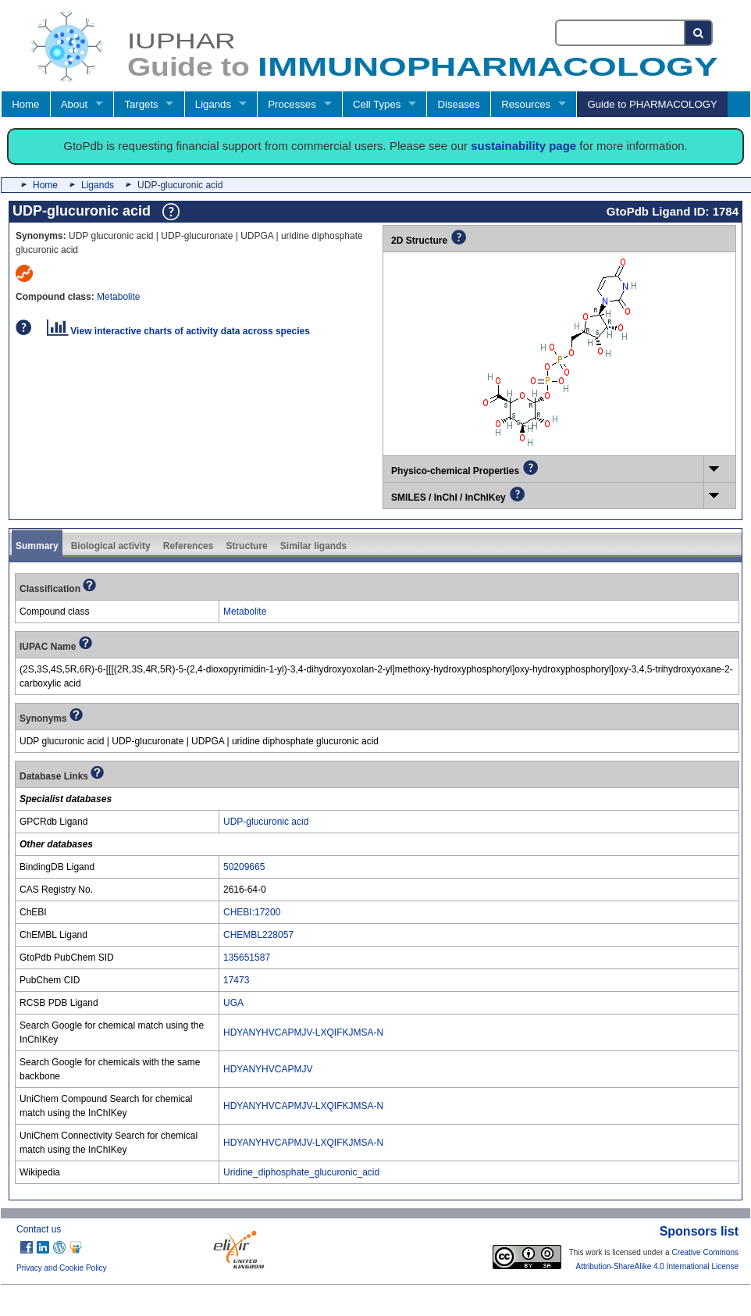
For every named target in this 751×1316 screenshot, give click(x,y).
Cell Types (376, 104)
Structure (246, 545)
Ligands (213, 104)
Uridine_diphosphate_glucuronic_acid (301, 1172)
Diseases (459, 104)
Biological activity (111, 545)
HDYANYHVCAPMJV (267, 1069)
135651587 (246, 957)
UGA (233, 1002)
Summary (37, 545)
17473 (236, 980)
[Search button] (699, 33)
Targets (141, 104)
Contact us (38, 1229)
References (188, 545)
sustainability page (523, 145)
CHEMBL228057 (258, 934)
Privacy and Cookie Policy (61, 1268)
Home (25, 104)
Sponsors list (699, 1231)
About (74, 104)
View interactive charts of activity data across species (178, 331)
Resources (525, 104)
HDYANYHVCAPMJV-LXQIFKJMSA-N (303, 1032)
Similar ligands (313, 545)
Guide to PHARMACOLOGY (652, 104)
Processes (292, 104)
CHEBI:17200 (251, 912)
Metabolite (118, 296)
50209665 (244, 866)
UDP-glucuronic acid (265, 821)
